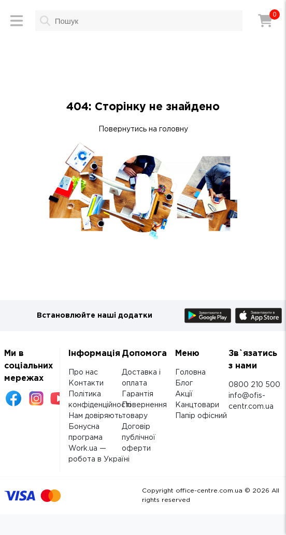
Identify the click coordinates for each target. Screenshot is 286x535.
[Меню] (16, 20)
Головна (190, 372)
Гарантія (137, 394)
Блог (184, 383)
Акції (184, 394)
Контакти (86, 383)
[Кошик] (265, 20)
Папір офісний (201, 416)
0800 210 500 (254, 385)
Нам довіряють (95, 416)
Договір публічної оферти (138, 438)
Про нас (83, 372)
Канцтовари (197, 405)
